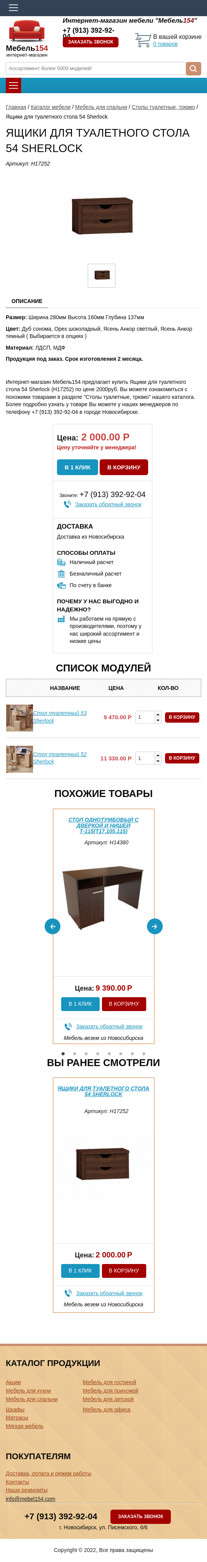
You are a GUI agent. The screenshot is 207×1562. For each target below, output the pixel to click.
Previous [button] (52, 926)
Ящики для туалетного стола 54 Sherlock (103, 1091)
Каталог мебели (50, 107)
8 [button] (144, 1054)
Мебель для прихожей (110, 1391)
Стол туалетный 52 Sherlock (60, 758)
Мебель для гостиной (109, 1382)
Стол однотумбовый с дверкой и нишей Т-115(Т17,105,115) (103, 826)
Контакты (17, 1482)
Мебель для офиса (106, 1409)
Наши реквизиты (27, 1490)
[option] (104, 926)
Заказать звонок (91, 42)
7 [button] (132, 1054)
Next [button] (155, 926)
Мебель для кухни (28, 1391)
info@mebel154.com (30, 1499)
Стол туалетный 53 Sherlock (60, 717)
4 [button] (98, 1054)
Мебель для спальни (101, 107)
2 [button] (74, 1054)
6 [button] (121, 1054)
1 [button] (63, 1054)
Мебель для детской (108, 1399)
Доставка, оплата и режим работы (48, 1473)
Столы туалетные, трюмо (163, 107)
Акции (13, 1382)
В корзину (123, 467)
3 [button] (86, 1054)
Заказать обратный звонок (108, 504)
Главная (16, 107)
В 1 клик (77, 467)
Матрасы (17, 1418)
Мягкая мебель (24, 1426)
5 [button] (109, 1054)
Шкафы (15, 1409)
